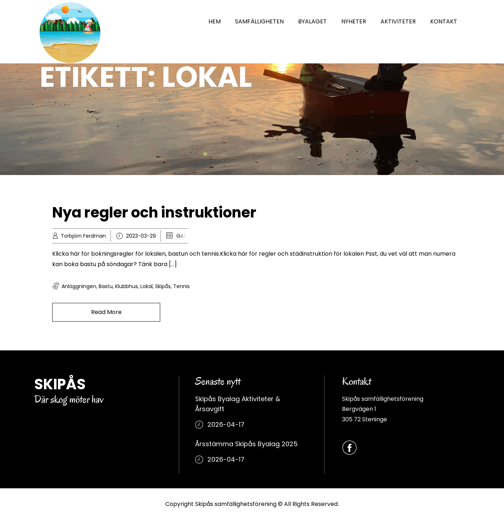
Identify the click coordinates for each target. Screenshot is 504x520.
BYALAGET (312, 21)
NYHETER (353, 21)
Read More (106, 312)
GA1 (180, 235)
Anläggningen (79, 286)
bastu (106, 286)
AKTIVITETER (398, 21)
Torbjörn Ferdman (83, 235)
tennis (181, 286)
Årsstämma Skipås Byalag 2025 (246, 443)
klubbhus (126, 286)
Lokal (146, 286)
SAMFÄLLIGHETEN (259, 21)
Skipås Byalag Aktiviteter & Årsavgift (237, 403)
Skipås (163, 286)
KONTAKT (443, 21)
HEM (214, 21)
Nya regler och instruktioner (154, 212)
